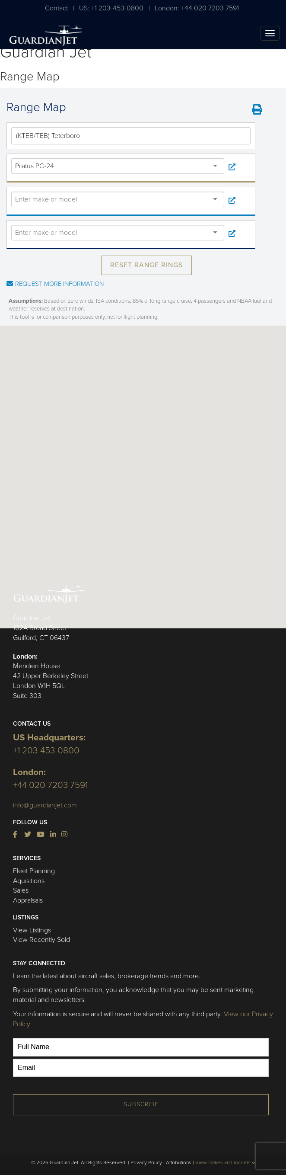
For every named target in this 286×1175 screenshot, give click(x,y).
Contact (56, 8)
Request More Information (55, 284)
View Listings (32, 930)
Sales (21, 890)
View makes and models (225, 1162)
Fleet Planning (34, 871)
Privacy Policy (146, 1162)
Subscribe (141, 1104)
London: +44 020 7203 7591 (197, 8)
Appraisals (28, 900)
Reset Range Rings (146, 265)
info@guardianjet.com (45, 805)
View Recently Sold (41, 939)
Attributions (178, 1162)
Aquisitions (28, 881)
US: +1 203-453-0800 (111, 8)
